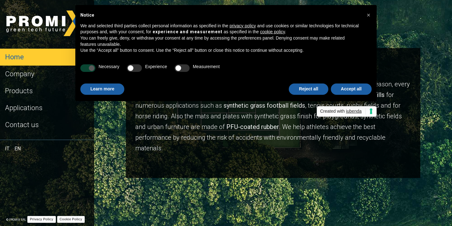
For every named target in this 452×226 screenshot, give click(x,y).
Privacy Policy (41, 219)
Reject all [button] (308, 88)
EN (17, 149)
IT (7, 149)
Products (19, 91)
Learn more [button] (102, 88)
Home (14, 57)
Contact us (22, 125)
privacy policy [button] (242, 25)
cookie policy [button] (272, 31)
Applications (23, 108)
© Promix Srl (16, 219)
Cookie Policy (71, 219)
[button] (368, 15)
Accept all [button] (351, 88)
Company (19, 74)
